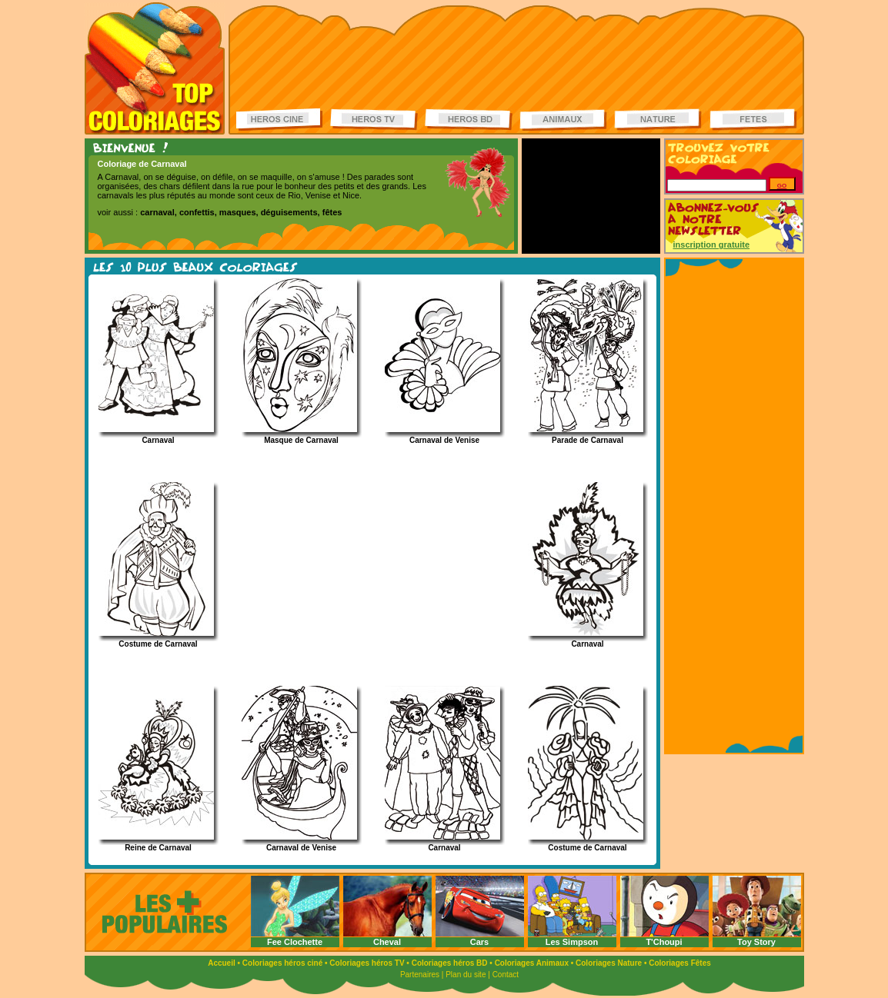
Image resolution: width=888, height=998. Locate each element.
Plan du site (466, 974)
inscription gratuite (711, 244)
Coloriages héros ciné (282, 963)
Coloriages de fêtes (753, 119)
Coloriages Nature (609, 963)
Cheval (387, 941)
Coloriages (155, 68)
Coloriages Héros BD (468, 119)
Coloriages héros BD (450, 963)
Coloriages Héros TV (374, 119)
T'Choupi (664, 941)
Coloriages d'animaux (563, 119)
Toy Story (756, 941)
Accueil (221, 963)
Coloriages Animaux (532, 963)
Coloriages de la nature (658, 119)
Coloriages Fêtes (680, 963)
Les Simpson (572, 941)
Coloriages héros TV (366, 963)
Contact (505, 974)
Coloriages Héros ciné (280, 119)
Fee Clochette (294, 941)
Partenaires (419, 974)
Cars (479, 941)
